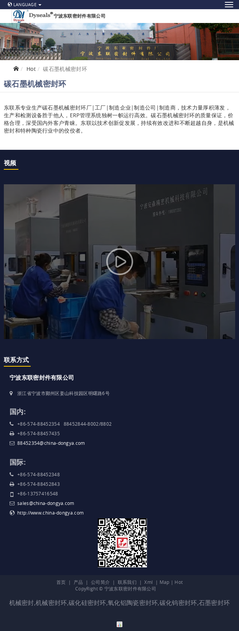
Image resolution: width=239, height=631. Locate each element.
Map (165, 582)
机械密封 (21, 602)
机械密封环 (51, 602)
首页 (61, 582)
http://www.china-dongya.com (50, 513)
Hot (31, 68)
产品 (78, 582)
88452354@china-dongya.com (51, 443)
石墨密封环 (214, 602)
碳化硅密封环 (87, 602)
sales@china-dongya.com (45, 503)
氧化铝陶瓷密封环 (133, 602)
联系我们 (127, 582)
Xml (148, 582)
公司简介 (100, 582)
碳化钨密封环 (178, 602)
